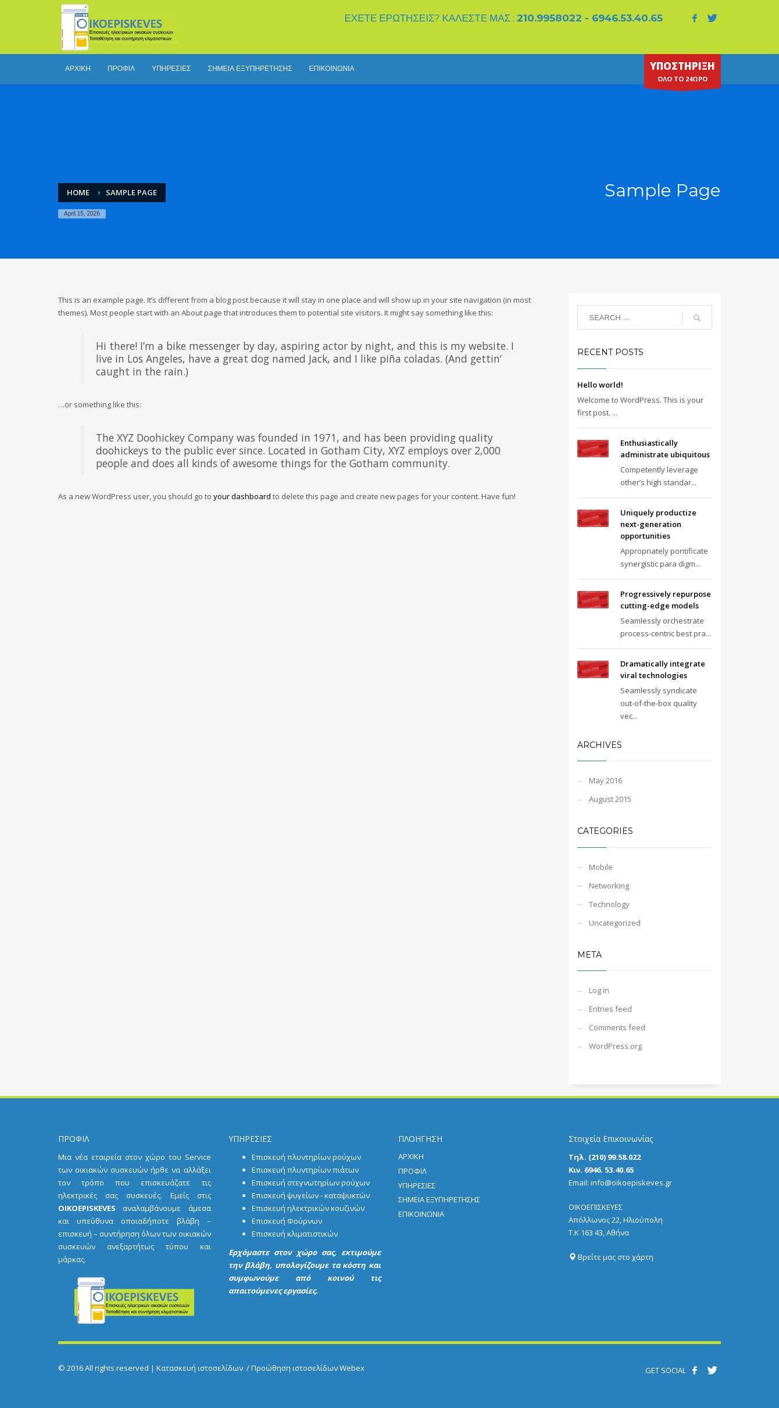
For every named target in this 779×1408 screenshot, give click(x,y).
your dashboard (242, 496)
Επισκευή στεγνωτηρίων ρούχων (311, 1182)
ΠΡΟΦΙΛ (412, 1171)
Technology (609, 904)
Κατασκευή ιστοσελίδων (199, 1368)
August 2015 (610, 799)
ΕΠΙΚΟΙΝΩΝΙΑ (421, 1214)
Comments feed (617, 1027)
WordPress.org (615, 1046)
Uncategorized (615, 923)
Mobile (601, 867)
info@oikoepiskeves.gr (631, 1182)
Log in (599, 990)
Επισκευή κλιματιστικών (295, 1233)
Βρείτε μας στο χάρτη (611, 1257)
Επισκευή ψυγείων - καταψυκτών (311, 1195)
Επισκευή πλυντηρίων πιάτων (305, 1170)
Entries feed (610, 1009)
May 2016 (605, 780)
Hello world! (600, 384)
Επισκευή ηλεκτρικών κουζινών (308, 1208)
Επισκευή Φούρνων (287, 1221)
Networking (609, 885)
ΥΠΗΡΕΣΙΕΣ (416, 1185)
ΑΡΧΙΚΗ (411, 1156)
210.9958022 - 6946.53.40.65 (590, 18)
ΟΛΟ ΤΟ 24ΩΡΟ (682, 73)
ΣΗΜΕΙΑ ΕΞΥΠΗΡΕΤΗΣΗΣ (439, 1199)
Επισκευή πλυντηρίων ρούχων (306, 1157)
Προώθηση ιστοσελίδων (294, 1368)
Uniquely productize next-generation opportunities (658, 524)
